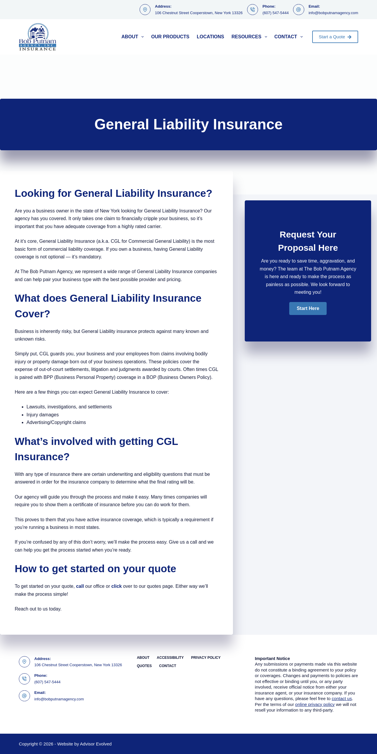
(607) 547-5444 (275, 13)
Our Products (170, 36)
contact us (342, 698)
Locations (210, 36)
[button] (307, 308)
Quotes (144, 666)
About (133, 36)
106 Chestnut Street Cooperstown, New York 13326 (199, 13)
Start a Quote (335, 36)
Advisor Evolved (96, 743)
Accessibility (170, 658)
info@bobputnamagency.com (333, 13)
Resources (250, 36)
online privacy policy (315, 704)
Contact (290, 36)
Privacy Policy (206, 658)
